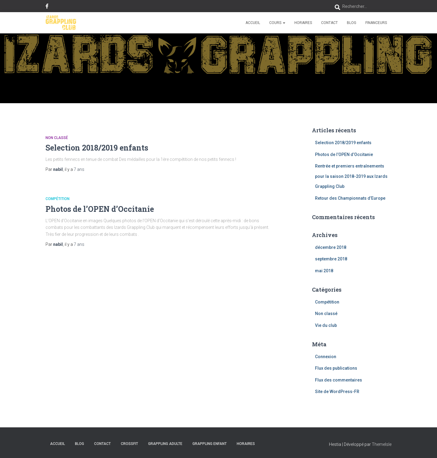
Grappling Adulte (165, 444)
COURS (277, 23)
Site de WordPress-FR (337, 391)
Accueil (253, 23)
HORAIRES (303, 23)
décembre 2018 (330, 247)
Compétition (57, 199)
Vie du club (326, 325)
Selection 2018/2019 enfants (97, 148)
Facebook (47, 7)
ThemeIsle (381, 444)
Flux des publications (336, 368)
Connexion (325, 356)
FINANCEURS (376, 23)
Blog (351, 23)
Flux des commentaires (338, 380)
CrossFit (129, 444)
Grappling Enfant (209, 444)
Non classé (57, 138)
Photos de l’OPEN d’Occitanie (100, 209)
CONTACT (329, 23)
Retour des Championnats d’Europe (350, 198)
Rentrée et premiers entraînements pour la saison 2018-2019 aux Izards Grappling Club (351, 176)
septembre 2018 (331, 258)
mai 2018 (324, 270)
